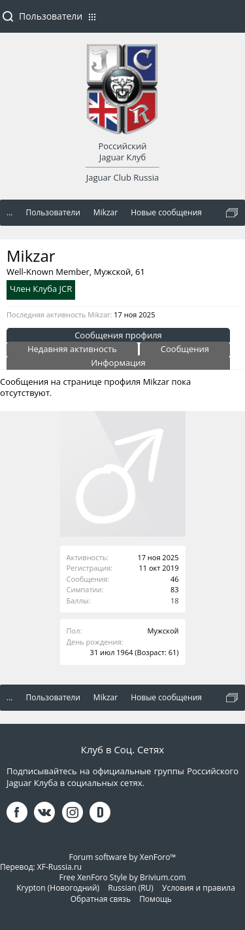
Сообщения (185, 349)
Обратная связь (101, 898)
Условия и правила (198, 887)
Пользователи (50, 16)
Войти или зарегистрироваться (228, 21)
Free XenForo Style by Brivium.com (122, 877)
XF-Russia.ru (59, 866)
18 (175, 600)
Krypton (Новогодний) (57, 887)
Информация (118, 362)
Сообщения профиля (118, 335)
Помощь (155, 898)
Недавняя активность (72, 349)
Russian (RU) (131, 887)
